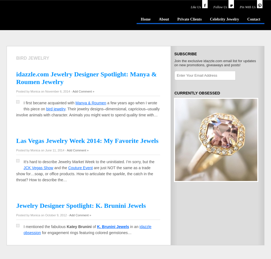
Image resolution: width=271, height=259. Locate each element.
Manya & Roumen (90, 103)
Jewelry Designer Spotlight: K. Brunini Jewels (81, 205)
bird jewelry (56, 109)
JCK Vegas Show (38, 168)
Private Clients (189, 19)
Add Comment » (83, 91)
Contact (253, 19)
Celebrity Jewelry (224, 19)
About (164, 19)
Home (146, 19)
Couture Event (80, 168)
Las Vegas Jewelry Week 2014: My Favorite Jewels (87, 140)
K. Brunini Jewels (113, 227)
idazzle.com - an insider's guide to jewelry (46, 19)
